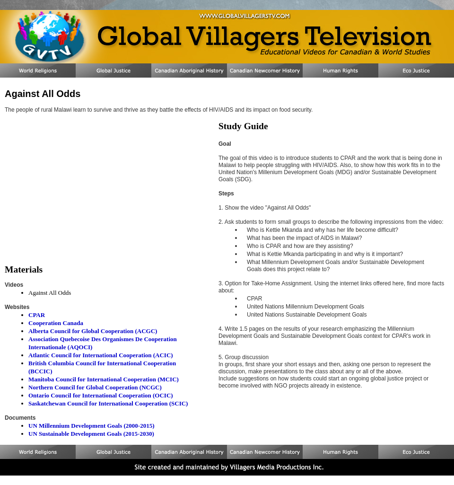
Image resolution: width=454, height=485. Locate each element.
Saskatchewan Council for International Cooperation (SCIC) (108, 403)
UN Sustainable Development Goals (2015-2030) (91, 433)
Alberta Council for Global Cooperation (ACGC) (92, 331)
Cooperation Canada (55, 322)
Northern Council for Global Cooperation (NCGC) (95, 387)
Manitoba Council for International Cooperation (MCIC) (103, 379)
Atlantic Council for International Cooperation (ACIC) (100, 355)
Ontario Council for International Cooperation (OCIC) (100, 395)
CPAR (36, 314)
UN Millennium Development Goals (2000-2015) (91, 425)
